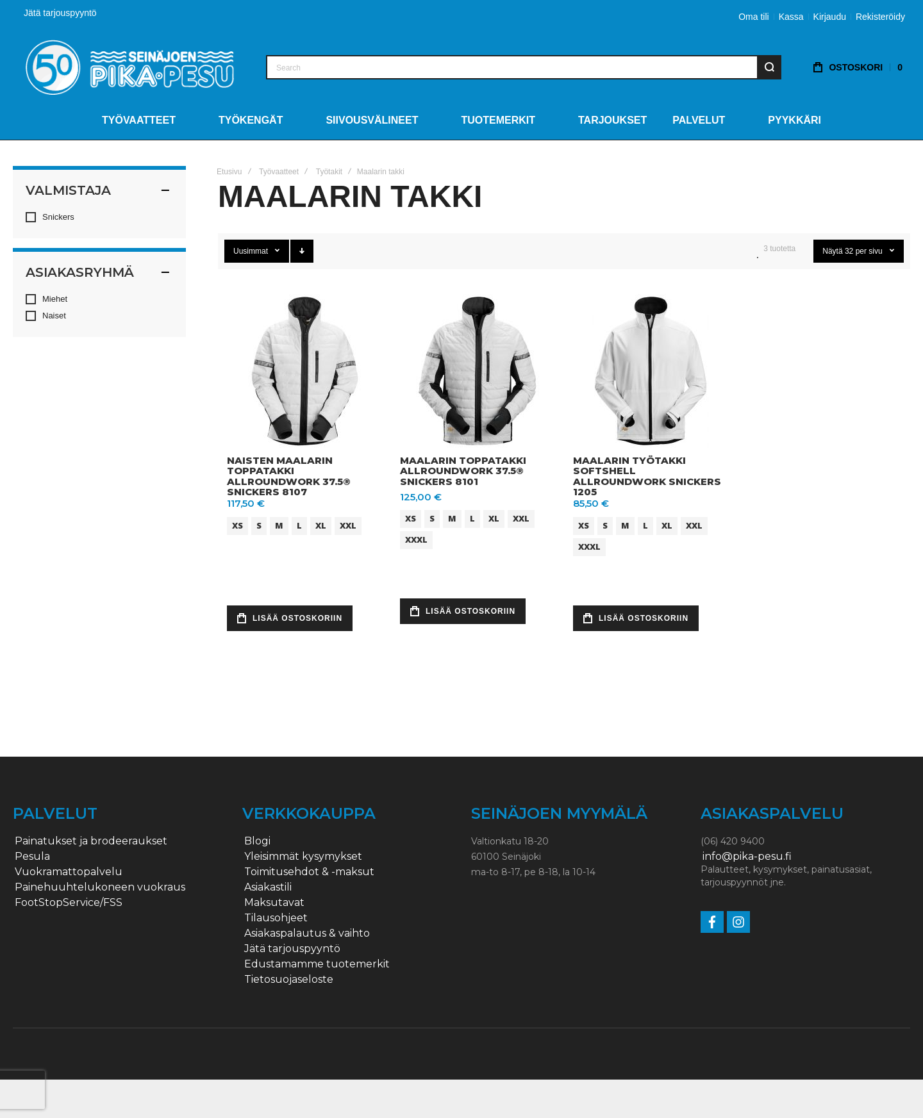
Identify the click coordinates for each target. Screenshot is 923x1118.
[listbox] (306, 527)
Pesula (32, 856)
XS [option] (237, 525)
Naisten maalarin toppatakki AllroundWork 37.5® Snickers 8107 (289, 476)
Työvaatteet (279, 171)
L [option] (299, 525)
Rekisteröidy (880, 17)
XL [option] (320, 525)
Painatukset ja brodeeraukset (91, 841)
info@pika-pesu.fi (747, 856)
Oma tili (753, 17)
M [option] (279, 525)
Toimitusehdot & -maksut (309, 872)
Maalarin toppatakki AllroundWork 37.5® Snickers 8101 (463, 471)
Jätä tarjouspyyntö (60, 13)
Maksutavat (274, 902)
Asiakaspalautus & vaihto (307, 933)
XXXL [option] (416, 539)
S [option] (259, 525)
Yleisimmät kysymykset (303, 856)
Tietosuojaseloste (288, 979)
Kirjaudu (829, 17)
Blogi (257, 841)
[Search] (769, 67)
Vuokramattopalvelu (68, 872)
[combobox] (523, 67)
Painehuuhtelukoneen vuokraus (100, 887)
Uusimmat (251, 251)
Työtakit (329, 171)
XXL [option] (348, 525)
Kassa (791, 17)
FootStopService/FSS (68, 902)
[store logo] (130, 67)
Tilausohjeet (276, 918)
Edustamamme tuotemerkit (317, 964)
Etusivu (229, 171)
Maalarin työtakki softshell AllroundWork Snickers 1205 (647, 476)
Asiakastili (268, 887)
